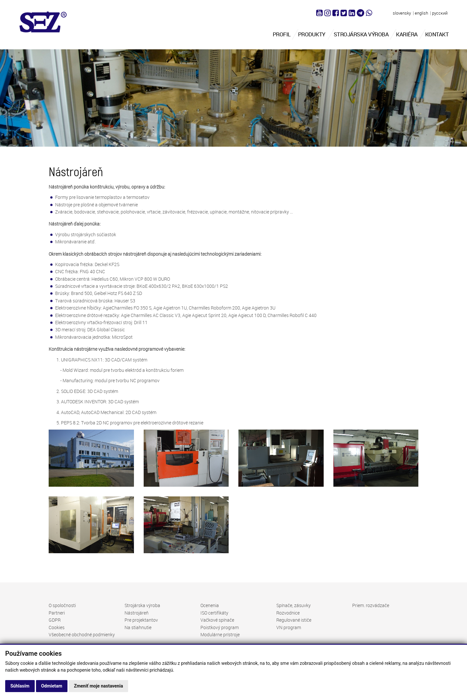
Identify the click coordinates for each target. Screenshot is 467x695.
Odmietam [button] (51, 686)
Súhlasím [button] (20, 686)
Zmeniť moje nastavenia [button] (98, 686)
